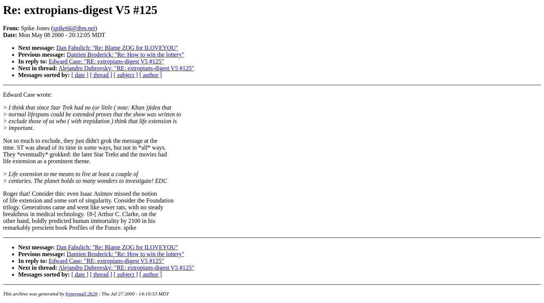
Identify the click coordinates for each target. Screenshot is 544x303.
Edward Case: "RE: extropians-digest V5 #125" (106, 61)
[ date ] (79, 75)
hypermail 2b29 (81, 294)
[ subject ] (126, 75)
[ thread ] (101, 75)
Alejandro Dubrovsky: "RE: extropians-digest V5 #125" (126, 68)
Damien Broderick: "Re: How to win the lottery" (125, 54)
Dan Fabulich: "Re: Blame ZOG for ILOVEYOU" (117, 48)
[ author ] (150, 75)
